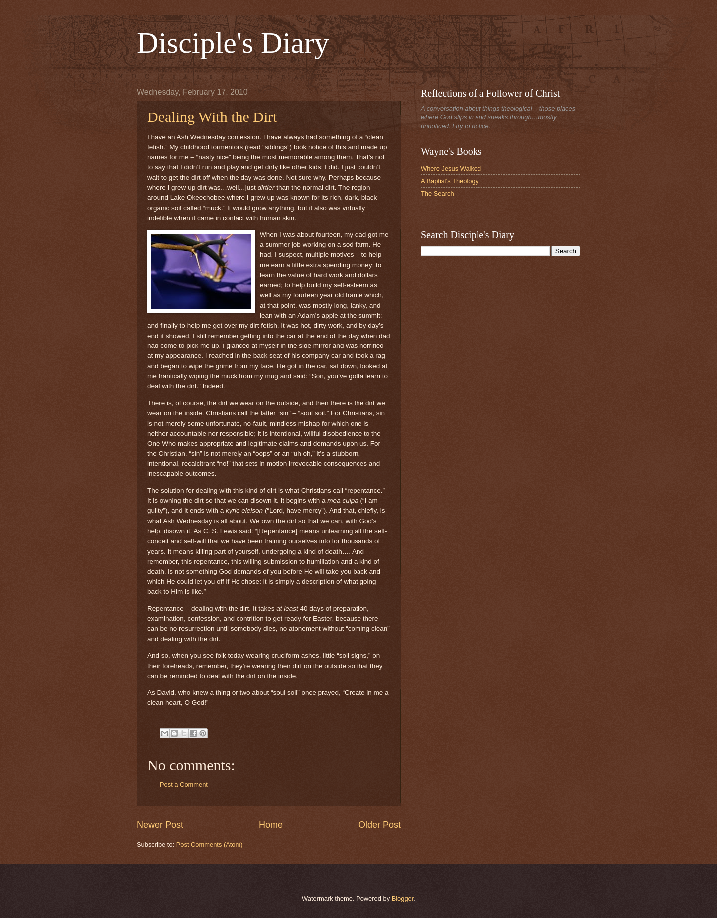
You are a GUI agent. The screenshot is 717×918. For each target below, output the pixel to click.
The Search (437, 193)
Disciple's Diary (233, 42)
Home (271, 825)
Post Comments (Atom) (209, 844)
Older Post (379, 825)
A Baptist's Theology (449, 181)
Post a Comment (184, 784)
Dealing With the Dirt (212, 117)
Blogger (403, 898)
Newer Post (160, 825)
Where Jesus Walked (451, 168)
